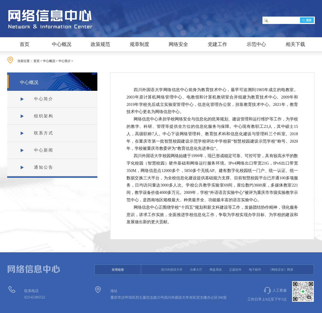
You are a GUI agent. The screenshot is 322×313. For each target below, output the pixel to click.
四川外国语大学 (171, 269)
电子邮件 (255, 269)
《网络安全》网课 (281, 269)
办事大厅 (196, 269)
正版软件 (235, 269)
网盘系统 (216, 269)
